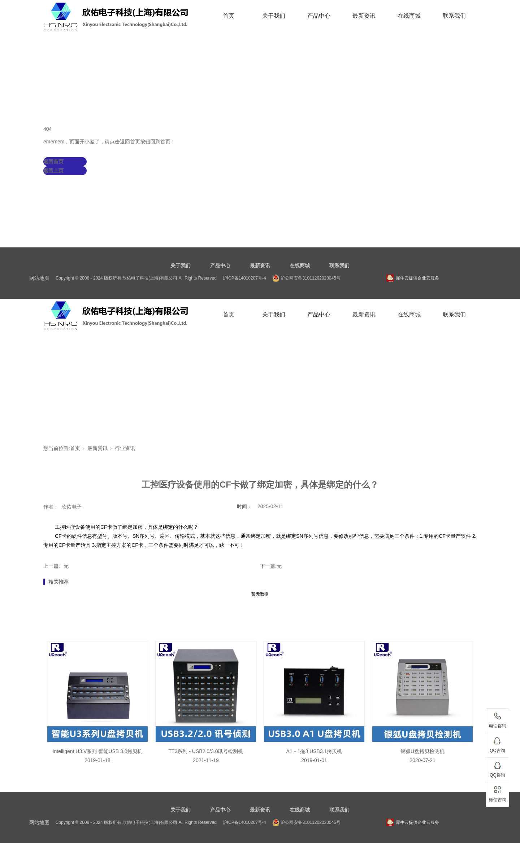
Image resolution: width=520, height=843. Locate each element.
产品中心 (318, 16)
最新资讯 (364, 16)
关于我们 (273, 16)
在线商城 (409, 16)
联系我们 (454, 16)
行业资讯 (125, 448)
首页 (228, 16)
